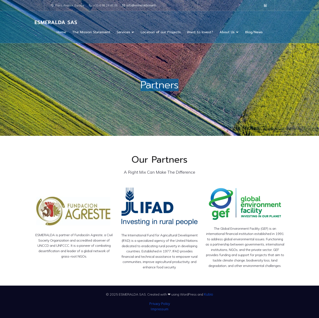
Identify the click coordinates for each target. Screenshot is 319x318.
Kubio (208, 294)
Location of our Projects (161, 32)
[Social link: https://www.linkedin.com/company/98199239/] (265, 5)
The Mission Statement (91, 32)
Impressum (159, 309)
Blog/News (254, 32)
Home (61, 32)
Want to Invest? (200, 32)
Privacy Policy (159, 303)
